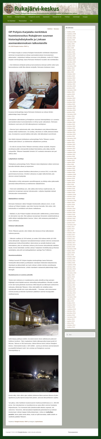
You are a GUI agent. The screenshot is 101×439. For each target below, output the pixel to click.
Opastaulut (46, 17)
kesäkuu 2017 (71, 234)
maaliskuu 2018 (71, 216)
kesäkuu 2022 (71, 124)
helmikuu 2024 (71, 84)
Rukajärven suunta (34, 17)
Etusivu (9, 17)
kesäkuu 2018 (71, 210)
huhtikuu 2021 (71, 150)
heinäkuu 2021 (71, 144)
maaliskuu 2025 (71, 58)
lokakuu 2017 (71, 226)
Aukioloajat (76, 17)
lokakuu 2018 (71, 202)
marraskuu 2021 (71, 138)
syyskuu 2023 (71, 94)
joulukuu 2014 (71, 295)
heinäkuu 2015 (71, 281)
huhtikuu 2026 (71, 32)
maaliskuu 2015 (71, 289)
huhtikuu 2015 (71, 287)
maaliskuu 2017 (71, 240)
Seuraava (57, 29)
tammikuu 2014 (71, 313)
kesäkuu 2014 (71, 303)
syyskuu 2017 (71, 228)
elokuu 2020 (70, 164)
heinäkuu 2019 (71, 186)
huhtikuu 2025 (71, 56)
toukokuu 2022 (71, 126)
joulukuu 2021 (71, 136)
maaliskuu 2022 (71, 130)
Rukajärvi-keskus (20, 17)
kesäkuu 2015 (71, 283)
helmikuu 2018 (71, 218)
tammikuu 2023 (71, 110)
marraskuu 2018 (71, 200)
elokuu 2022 (70, 120)
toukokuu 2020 (71, 170)
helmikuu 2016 (71, 267)
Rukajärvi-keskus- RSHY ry (21, 46)
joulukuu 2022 (71, 112)
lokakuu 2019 (71, 180)
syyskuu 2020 (71, 162)
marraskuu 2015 (71, 273)
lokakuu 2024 (71, 68)
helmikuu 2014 (71, 311)
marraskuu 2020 (71, 158)
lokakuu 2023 (71, 92)
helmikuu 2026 (71, 36)
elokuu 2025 (70, 48)
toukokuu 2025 (71, 54)
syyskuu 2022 (71, 118)
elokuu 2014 (70, 301)
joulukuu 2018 (71, 198)
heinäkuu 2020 (71, 166)
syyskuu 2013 (71, 321)
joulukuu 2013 (71, 315)
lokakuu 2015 (71, 275)
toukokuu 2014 (71, 305)
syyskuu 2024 (71, 70)
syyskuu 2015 (71, 277)
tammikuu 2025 (71, 62)
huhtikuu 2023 (71, 104)
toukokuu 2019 (71, 190)
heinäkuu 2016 (71, 256)
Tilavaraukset (23, 21)
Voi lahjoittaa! (11, 21)
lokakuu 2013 (71, 319)
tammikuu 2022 (71, 134)
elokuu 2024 (70, 72)
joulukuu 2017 (71, 222)
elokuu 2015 (70, 279)
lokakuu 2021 (71, 140)
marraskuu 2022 (71, 114)
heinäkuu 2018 (71, 208)
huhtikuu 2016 (71, 262)
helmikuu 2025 (71, 60)
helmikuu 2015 (71, 291)
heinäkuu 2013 (71, 325)
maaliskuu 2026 (71, 34)
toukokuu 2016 (71, 260)
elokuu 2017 (70, 230)
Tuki (31, 21)
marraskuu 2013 (71, 317)
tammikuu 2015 (71, 293)
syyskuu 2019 (71, 182)
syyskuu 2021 (71, 142)
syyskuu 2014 (71, 299)
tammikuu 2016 (71, 269)
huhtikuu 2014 (71, 307)
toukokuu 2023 (71, 102)
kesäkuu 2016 (71, 258)
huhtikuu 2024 (71, 80)
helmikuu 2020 (71, 176)
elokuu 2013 (70, 323)
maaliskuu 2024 (71, 82)
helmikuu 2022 (71, 132)
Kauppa (85, 17)
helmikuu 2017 (71, 242)
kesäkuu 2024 (71, 76)
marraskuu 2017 (71, 224)
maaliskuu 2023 (71, 106)
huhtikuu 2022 (71, 128)
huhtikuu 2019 (71, 192)
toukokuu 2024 (71, 78)
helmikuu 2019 (71, 196)
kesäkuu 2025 (71, 52)
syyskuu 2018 (71, 204)
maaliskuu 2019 (71, 194)
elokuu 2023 (70, 96)
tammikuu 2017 (71, 244)
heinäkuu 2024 (71, 74)
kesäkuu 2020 (71, 168)
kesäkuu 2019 (71, 188)
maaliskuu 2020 (71, 174)
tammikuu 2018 (71, 220)
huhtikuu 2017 (71, 238)
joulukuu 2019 (71, 178)
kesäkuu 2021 (71, 146)
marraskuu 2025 (71, 42)
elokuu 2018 (70, 206)
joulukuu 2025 (71, 40)
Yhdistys (67, 17)
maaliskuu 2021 (71, 152)
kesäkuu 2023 (71, 100)
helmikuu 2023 (71, 108)
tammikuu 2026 (71, 38)
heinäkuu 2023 (71, 98)
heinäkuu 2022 (71, 122)
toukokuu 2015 (71, 285)
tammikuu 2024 (71, 86)
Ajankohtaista (39, 421)
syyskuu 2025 (71, 46)
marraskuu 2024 (71, 66)
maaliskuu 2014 (71, 309)
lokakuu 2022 (71, 116)
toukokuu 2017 (71, 236)
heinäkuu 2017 (71, 232)
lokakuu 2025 (71, 44)
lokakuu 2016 (71, 250)
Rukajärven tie (57, 17)
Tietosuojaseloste (73, 432)
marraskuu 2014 (71, 297)
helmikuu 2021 (71, 154)
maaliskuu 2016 (71, 264)
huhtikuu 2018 (71, 214)
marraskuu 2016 (71, 248)
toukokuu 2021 (71, 148)
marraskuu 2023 (71, 90)
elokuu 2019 (70, 184)
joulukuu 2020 (71, 156)
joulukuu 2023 (71, 88)
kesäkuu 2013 (71, 327)
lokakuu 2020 (71, 160)
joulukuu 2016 (71, 246)
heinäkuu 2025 (71, 50)
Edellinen (49, 29)
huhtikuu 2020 (71, 172)
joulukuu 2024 (71, 64)
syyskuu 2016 (71, 252)
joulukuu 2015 (71, 271)
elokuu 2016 (70, 254)
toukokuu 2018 (71, 212)
